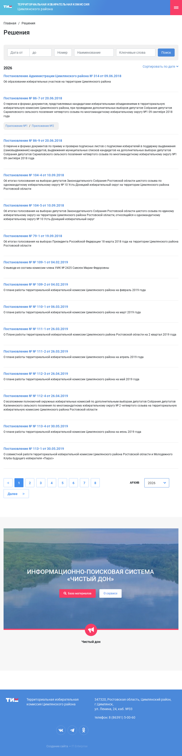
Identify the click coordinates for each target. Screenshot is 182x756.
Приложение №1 (16, 126)
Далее (13, 494)
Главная (10, 23)
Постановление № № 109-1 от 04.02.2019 (36, 262)
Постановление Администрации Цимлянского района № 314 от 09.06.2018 (62, 76)
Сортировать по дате (160, 66)
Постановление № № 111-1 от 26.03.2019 (36, 329)
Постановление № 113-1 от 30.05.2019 (34, 449)
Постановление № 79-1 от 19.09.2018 (33, 236)
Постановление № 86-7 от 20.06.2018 (33, 98)
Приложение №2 (43, 126)
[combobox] (156, 482)
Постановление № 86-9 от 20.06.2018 (33, 140)
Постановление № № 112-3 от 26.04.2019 (36, 374)
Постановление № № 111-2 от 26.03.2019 (36, 351)
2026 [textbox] (151, 483)
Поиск (166, 52)
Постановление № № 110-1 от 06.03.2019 (36, 307)
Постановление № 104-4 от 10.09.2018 (34, 175)
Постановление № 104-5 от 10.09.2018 (34, 205)
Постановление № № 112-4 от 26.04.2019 (36, 396)
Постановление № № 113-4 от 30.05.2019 (36, 426)
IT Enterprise (79, 746)
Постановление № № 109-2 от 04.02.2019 (36, 284)
